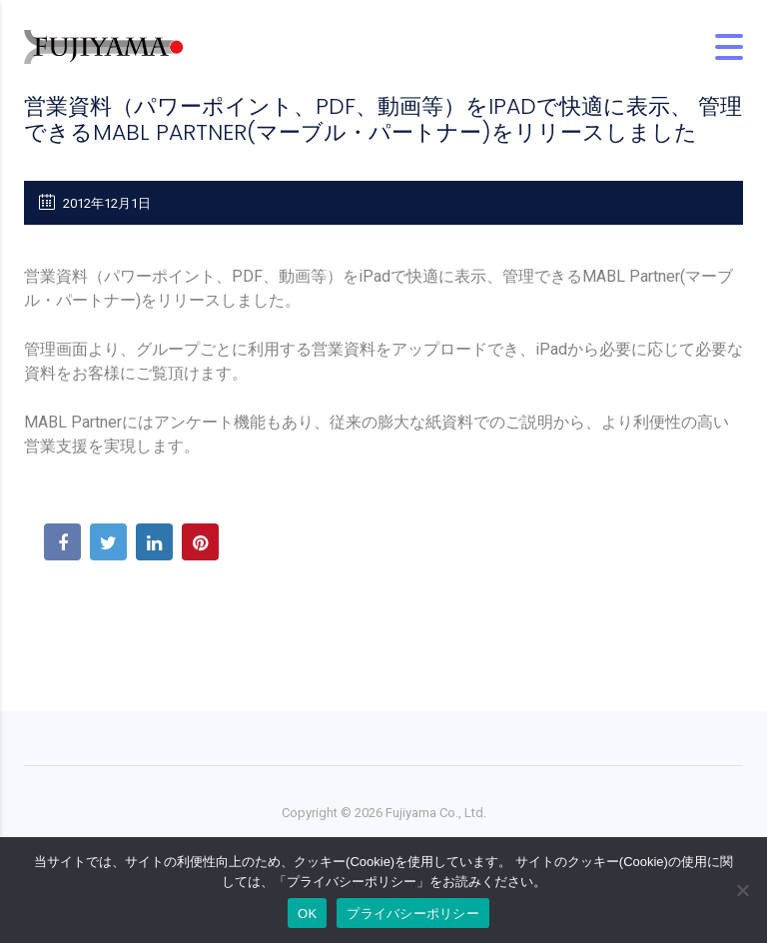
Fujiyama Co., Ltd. (435, 812)
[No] (742, 890)
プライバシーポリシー (413, 913)
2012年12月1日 (95, 202)
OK (307, 913)
